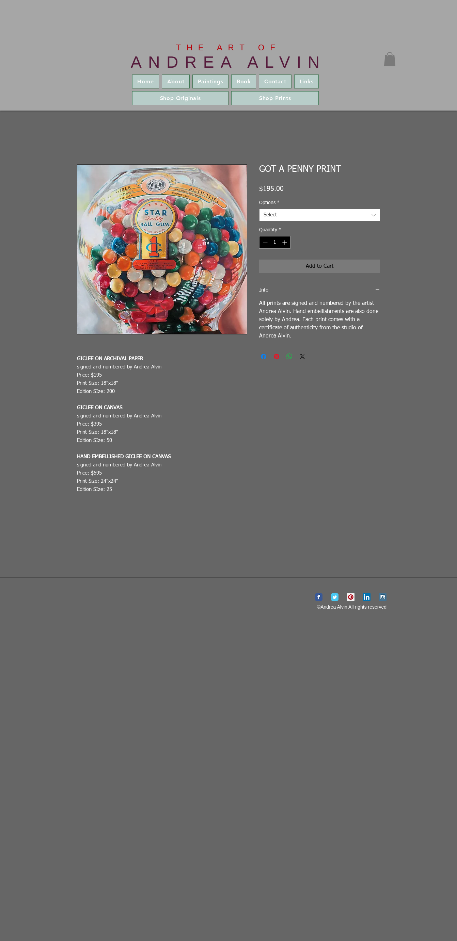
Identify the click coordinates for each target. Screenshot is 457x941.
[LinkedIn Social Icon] (367, 597)
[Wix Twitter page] (334, 597)
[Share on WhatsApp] (289, 356)
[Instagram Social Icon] (383, 597)
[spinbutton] (275, 242)
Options (269, 202)
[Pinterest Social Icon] (350, 597)
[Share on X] (302, 356)
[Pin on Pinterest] (276, 356)
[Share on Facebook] (263, 356)
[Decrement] (264, 242)
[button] (390, 59)
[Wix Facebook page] (318, 597)
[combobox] (319, 215)
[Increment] (285, 242)
